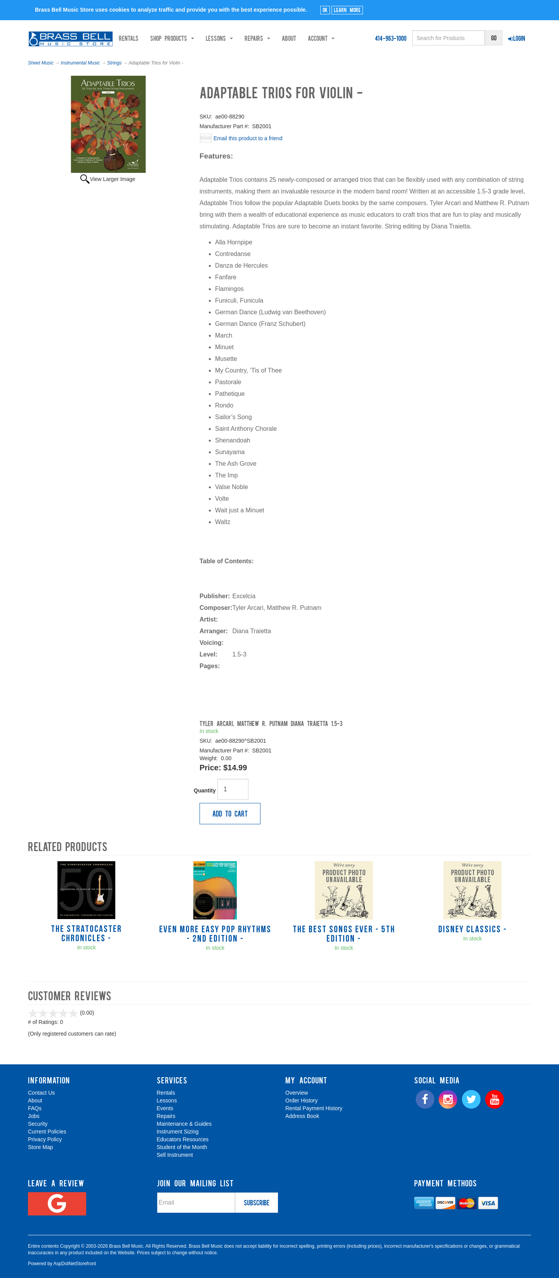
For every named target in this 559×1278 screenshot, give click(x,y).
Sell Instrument (175, 1155)
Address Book (302, 1116)
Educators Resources (183, 1139)
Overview (296, 1093)
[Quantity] (232, 789)
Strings (114, 63)
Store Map (40, 1147)
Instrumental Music (80, 63)
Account (348, 38)
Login (516, 38)
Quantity (205, 790)
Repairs (166, 1116)
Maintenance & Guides (184, 1124)
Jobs (34, 1116)
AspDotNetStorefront (74, 1263)
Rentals (156, 38)
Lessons (167, 1100)
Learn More (347, 10)
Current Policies (47, 1131)
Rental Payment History (313, 1108)
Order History (301, 1100)
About (316, 38)
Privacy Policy (45, 1139)
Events (165, 1108)
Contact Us (41, 1093)
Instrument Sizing (178, 1131)
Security (38, 1124)
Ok (325, 10)
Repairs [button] (285, 38)
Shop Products (200, 38)
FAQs (35, 1108)
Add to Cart (230, 813)
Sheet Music (41, 63)
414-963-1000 (390, 38)
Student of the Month (182, 1147)
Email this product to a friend (248, 138)
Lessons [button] (246, 38)
